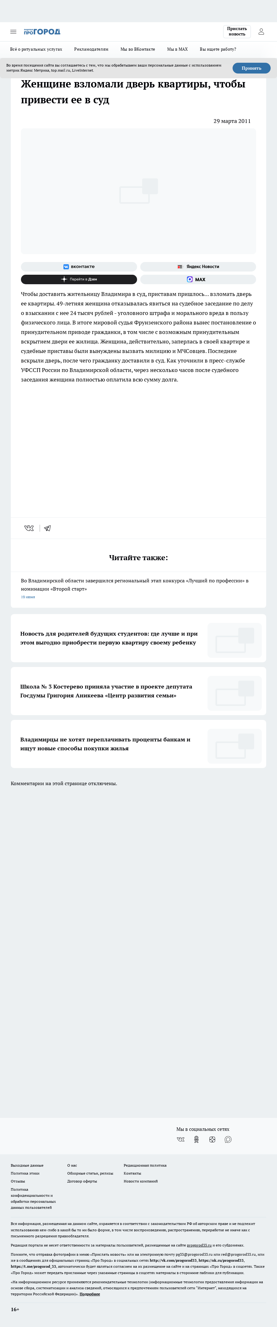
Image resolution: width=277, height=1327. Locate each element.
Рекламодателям (91, 49)
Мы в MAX (177, 49)
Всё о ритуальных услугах (36, 49)
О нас (72, 1165)
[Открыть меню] (13, 31)
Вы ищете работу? (218, 49)
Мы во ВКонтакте (138, 49)
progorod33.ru (199, 1245)
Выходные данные (27, 1165)
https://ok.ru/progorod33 (221, 1260)
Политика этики (25, 1173)
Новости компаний (141, 1181)
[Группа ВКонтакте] (79, 267)
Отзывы (18, 1181)
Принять (251, 68)
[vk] (29, 528)
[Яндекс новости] (198, 267)
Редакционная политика (145, 1165)
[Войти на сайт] (261, 31)
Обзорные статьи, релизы (90, 1173)
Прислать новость (237, 31)
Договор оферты (82, 1181)
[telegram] (49, 528)
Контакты (132, 1173)
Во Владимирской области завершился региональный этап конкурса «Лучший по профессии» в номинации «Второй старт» (138, 589)
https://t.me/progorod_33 (33, 1266)
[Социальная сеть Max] (198, 279)
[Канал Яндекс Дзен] (79, 279)
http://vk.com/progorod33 (173, 1260)
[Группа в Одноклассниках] (196, 1139)
